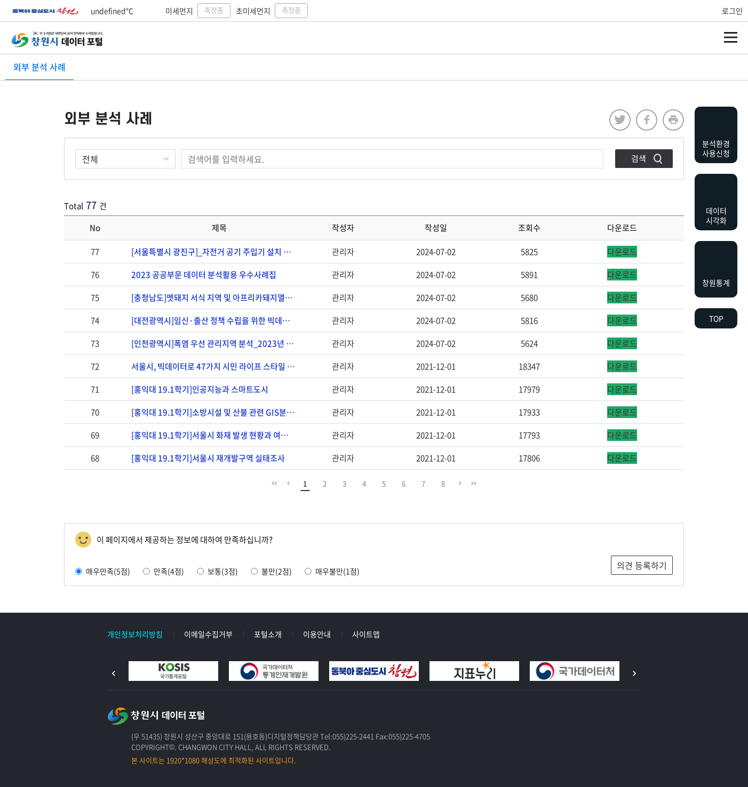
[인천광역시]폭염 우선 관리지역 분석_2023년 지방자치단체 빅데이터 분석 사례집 (219, 343)
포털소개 (268, 634)
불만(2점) (271, 571)
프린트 (673, 120)
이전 (113, 673)
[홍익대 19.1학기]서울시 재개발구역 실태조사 (208, 458)
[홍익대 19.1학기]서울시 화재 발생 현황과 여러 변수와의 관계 (219, 435)
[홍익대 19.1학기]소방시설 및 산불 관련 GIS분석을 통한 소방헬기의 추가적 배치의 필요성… (219, 412)
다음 (634, 673)
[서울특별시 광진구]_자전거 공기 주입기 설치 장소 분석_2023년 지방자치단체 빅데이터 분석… (219, 252)
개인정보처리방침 (135, 634)
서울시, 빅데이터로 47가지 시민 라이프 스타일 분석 (216, 366)
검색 (638, 158)
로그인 (732, 10)
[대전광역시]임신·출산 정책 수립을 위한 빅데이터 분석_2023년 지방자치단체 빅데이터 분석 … (219, 320)
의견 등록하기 (642, 565)
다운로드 (622, 252)
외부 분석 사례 (39, 66)
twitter (620, 120)
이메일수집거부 (208, 634)
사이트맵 (366, 634)
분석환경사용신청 (716, 148)
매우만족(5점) (102, 571)
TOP (716, 318)
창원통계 (716, 282)
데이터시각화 (716, 215)
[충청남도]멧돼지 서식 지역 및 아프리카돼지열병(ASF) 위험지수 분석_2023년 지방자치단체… (219, 297)
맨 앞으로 (274, 483)
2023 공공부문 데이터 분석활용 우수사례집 (203, 274)
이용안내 (317, 634)
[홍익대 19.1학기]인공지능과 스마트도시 (199, 389)
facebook (646, 120)
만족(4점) (163, 571)
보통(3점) (217, 571)
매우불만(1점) (332, 571)
